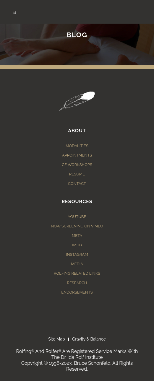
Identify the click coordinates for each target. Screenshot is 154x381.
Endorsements (77, 292)
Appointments (77, 155)
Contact (77, 183)
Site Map (56, 339)
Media (77, 264)
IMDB (77, 245)
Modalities (77, 146)
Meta (77, 235)
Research (77, 283)
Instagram (77, 254)
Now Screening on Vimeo (77, 226)
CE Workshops (77, 164)
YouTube (77, 216)
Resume (77, 174)
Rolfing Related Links (77, 273)
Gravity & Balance (89, 339)
